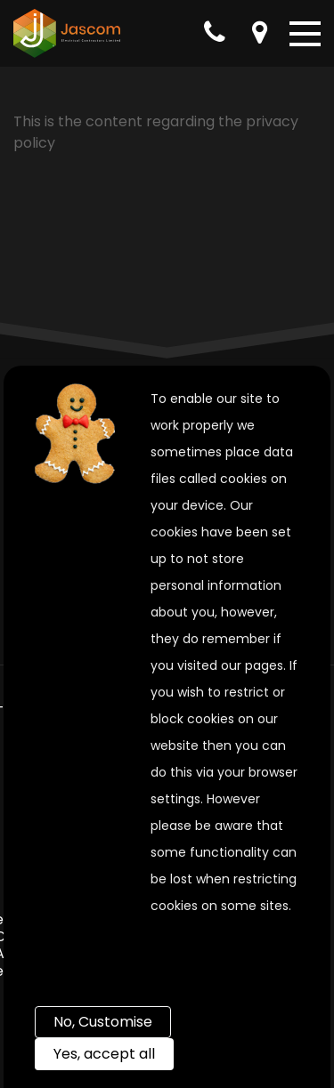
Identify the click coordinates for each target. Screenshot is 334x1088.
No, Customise (102, 1021)
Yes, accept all (104, 1054)
